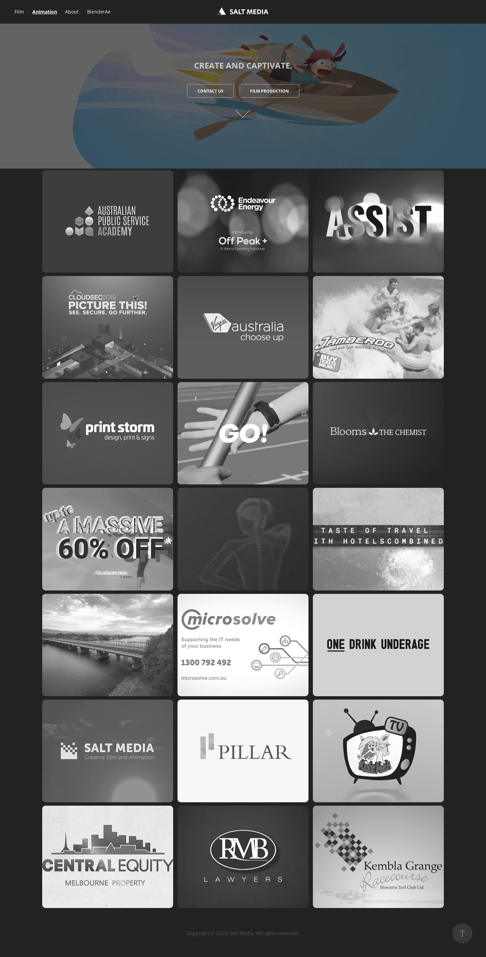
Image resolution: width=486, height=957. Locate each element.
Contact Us (210, 91)
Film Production (269, 91)
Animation (44, 11)
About (72, 11)
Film (19, 11)
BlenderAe (99, 11)
